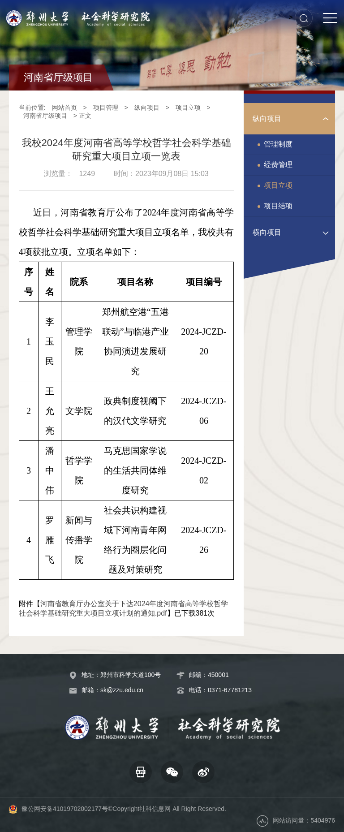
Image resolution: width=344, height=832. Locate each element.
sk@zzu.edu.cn (121, 690)
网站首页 (64, 107)
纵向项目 (146, 107)
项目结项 (278, 206)
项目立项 (188, 107)
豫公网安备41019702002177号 (65, 808)
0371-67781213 (230, 690)
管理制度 (278, 144)
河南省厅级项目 (45, 115)
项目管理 (105, 107)
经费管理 (278, 164)
